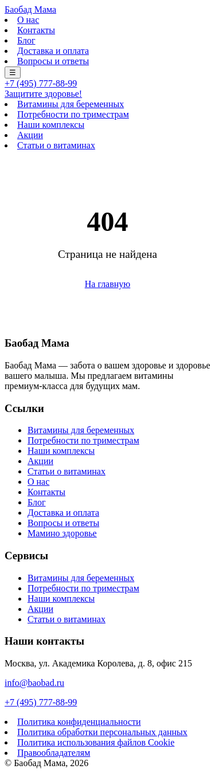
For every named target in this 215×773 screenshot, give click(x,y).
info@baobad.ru (34, 683)
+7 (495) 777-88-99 (41, 83)
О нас (28, 20)
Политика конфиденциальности (79, 722)
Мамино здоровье (62, 533)
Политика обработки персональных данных (102, 732)
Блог (26, 40)
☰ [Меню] (12, 72)
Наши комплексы (50, 125)
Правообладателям (53, 753)
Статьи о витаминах (56, 145)
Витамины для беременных (70, 104)
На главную (108, 284)
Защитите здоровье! (43, 94)
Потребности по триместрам (73, 114)
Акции (30, 135)
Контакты (36, 30)
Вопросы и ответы (53, 61)
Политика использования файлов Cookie (95, 742)
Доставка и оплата (53, 51)
